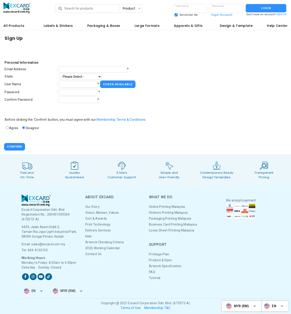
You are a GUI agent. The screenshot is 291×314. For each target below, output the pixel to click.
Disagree (32, 128)
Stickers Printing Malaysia (168, 212)
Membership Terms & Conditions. (121, 119)
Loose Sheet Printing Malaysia (171, 230)
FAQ (152, 272)
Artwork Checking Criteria (104, 242)
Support (158, 244)
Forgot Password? (221, 15)
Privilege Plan (159, 254)
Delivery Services (98, 230)
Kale (88, 236)
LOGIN (266, 8)
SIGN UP (281, 14)
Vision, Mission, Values (102, 212)
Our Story (92, 206)
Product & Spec (160, 260)
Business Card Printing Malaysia (173, 224)
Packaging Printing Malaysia (170, 218)
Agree (13, 128)
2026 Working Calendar (102, 248)
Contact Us (93, 254)
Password (218, 6)
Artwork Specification (165, 266)
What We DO (160, 197)
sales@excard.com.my (48, 244)
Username (182, 6)
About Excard (99, 197)
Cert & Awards (96, 218)
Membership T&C (157, 308)
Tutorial (155, 278)
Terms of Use (130, 308)
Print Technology (97, 224)
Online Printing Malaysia (167, 206)
